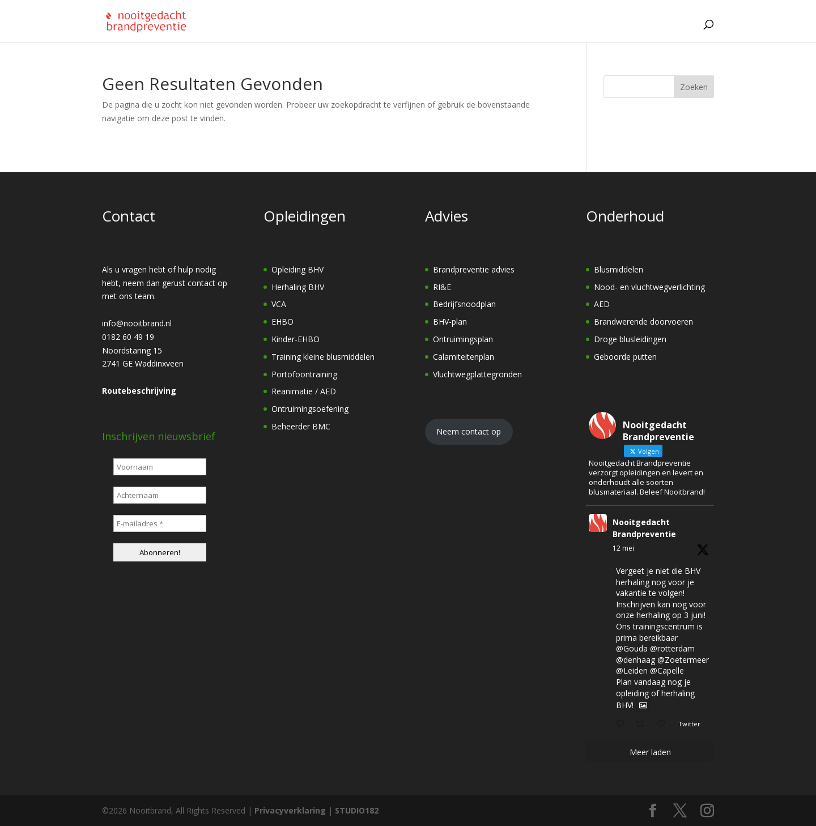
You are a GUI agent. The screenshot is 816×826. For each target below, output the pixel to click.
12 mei (623, 548)
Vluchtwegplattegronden (477, 374)
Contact (666, 30)
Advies (424, 31)
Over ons (555, 31)
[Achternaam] (159, 495)
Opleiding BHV (297, 269)
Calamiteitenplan (463, 356)
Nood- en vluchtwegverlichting (649, 287)
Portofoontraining (304, 374)
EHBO (282, 321)
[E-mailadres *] (159, 523)
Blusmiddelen (618, 269)
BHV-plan (450, 321)
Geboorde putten (625, 356)
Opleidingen (361, 31)
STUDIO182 (357, 810)
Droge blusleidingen (630, 339)
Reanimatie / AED (303, 391)
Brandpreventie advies (474, 269)
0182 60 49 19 (128, 336)
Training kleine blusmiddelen (323, 356)
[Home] (314, 31)
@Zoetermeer (683, 659)
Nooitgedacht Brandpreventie (644, 528)
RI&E (442, 287)
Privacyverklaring (290, 810)
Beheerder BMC (300, 426)
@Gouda (632, 648)
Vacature (613, 30)
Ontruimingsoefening (309, 408)
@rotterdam (672, 648)
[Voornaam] (159, 466)
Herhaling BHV (297, 287)
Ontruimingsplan (463, 339)
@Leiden (632, 670)
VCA (278, 304)
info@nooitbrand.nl (137, 323)
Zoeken (694, 87)
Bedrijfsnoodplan (464, 304)
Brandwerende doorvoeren (643, 321)
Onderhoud (487, 31)
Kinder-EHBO (295, 339)
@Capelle (667, 670)
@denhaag (635, 659)
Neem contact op (468, 431)
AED (602, 304)
